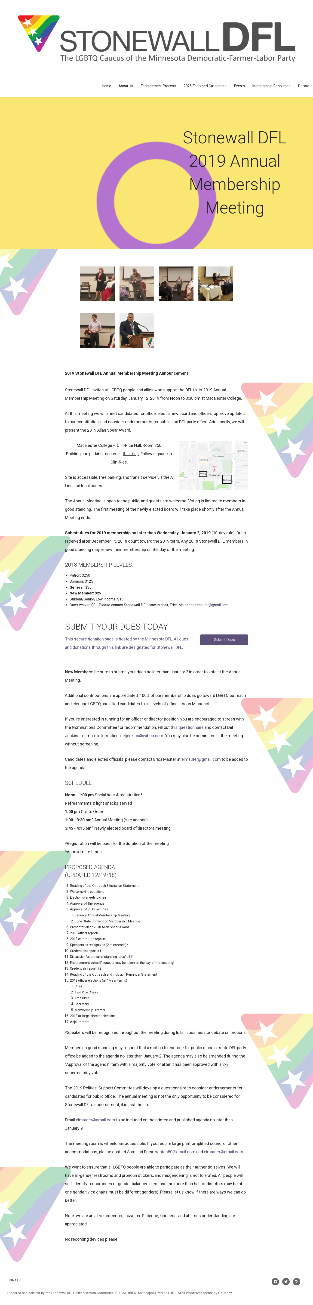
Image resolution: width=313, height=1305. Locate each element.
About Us (126, 86)
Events (239, 86)
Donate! (14, 1280)
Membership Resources (271, 86)
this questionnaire (187, 727)
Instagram (296, 1281)
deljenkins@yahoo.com (141, 735)
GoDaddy (225, 1293)
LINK (130, 957)
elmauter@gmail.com (211, 605)
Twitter (286, 1281)
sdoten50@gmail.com (175, 1151)
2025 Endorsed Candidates (205, 86)
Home (106, 86)
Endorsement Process (158, 86)
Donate (303, 86)
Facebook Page (275, 1281)
